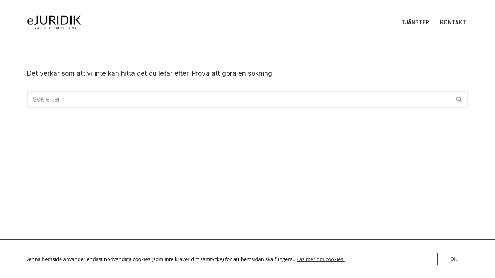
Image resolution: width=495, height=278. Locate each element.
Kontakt (453, 22)
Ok (453, 258)
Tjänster (415, 22)
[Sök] (239, 99)
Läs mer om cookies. (321, 259)
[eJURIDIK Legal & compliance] (54, 22)
